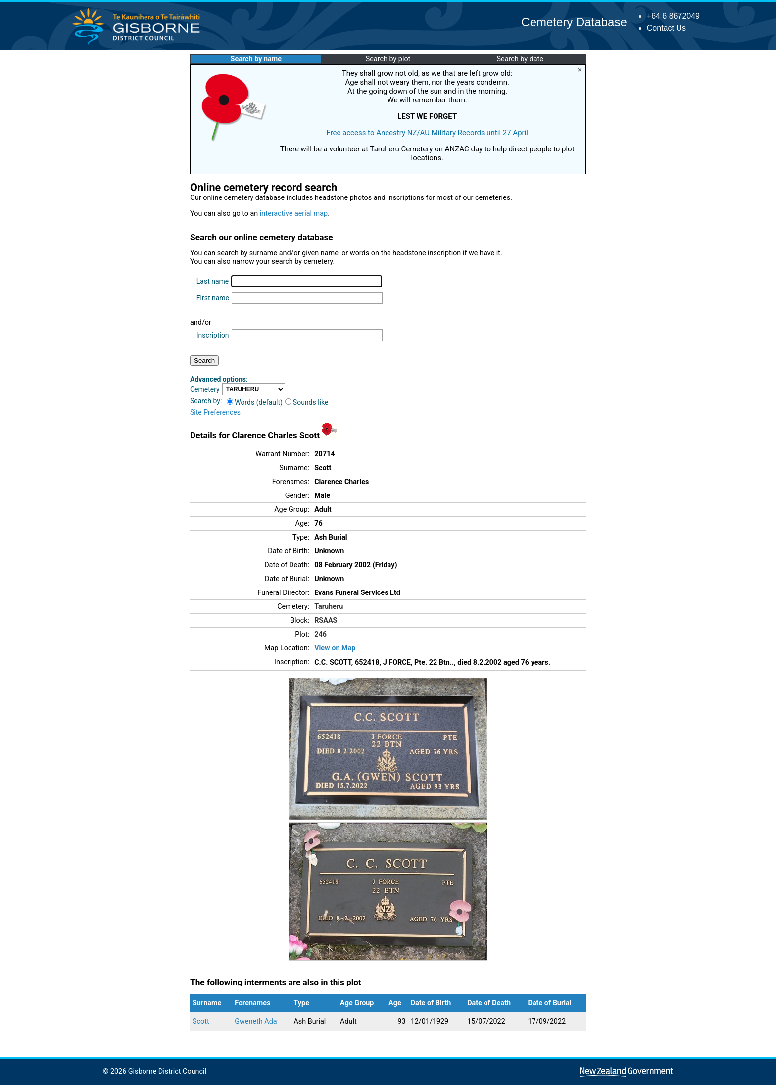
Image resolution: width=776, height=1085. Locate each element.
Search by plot (388, 59)
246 (320, 634)
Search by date (519, 59)
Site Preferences (215, 412)
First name (212, 298)
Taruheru (328, 606)
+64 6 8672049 (673, 16)
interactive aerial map (294, 213)
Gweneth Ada (256, 1021)
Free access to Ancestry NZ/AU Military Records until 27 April (427, 132)
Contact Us (666, 28)
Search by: (206, 401)
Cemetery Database (574, 22)
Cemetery (205, 389)
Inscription (212, 335)
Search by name (256, 59)
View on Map (334, 648)
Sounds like (307, 402)
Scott (201, 1021)
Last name (212, 281)
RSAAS (325, 620)
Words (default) (255, 402)
